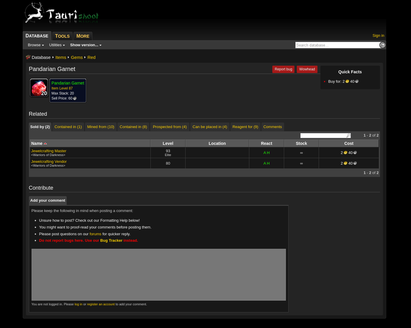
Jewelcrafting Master (48, 151)
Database (41, 57)
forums (95, 234)
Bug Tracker (111, 240)
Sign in (378, 35)
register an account (101, 304)
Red (91, 57)
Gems (77, 57)
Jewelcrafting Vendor (49, 161)
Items (60, 57)
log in (78, 304)
